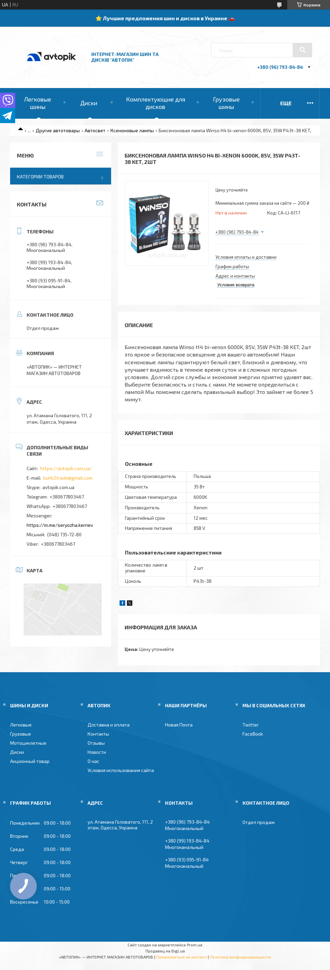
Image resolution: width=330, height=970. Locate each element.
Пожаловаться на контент (181, 956)
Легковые (21, 725)
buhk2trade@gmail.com (68, 478)
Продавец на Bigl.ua (165, 950)
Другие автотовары (58, 130)
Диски (88, 103)
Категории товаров (40, 176)
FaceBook (252, 734)
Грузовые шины (226, 102)
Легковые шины (37, 102)
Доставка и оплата (109, 725)
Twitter (250, 725)
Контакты (98, 734)
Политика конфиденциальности (240, 956)
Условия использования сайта (121, 770)
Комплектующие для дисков (155, 102)
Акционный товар (30, 761)
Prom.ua (194, 944)
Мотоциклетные (28, 743)
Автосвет (95, 130)
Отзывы (96, 743)
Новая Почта (179, 725)
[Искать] (302, 50)
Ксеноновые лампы (132, 130)
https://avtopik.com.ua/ (66, 468)
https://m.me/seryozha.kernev (60, 525)
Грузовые (20, 734)
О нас (93, 761)
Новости (97, 752)
